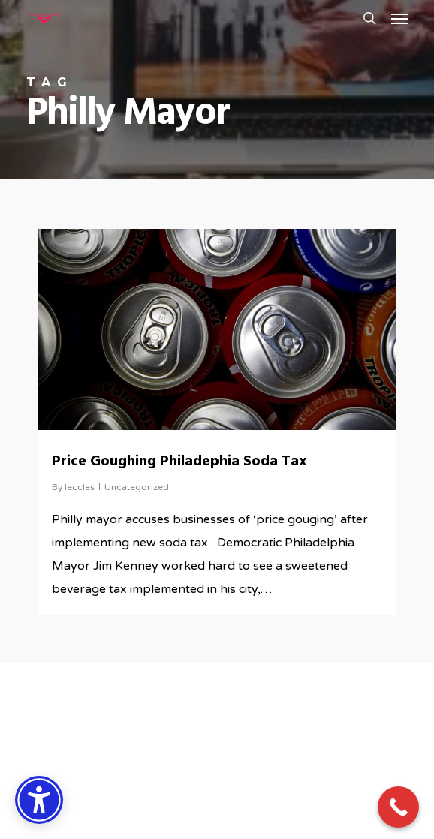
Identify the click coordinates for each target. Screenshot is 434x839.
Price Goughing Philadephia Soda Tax (179, 462)
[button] (399, 18)
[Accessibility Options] (39, 800)
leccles (80, 487)
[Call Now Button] (398, 807)
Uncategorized (136, 487)
